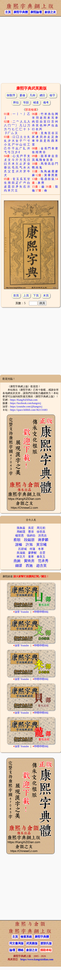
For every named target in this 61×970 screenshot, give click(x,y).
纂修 (22, 95)
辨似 (16, 102)
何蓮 (32, 549)
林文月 (21, 556)
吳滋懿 (21, 552)
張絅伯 (31, 535)
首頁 (16, 295)
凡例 (32, 95)
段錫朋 (29, 540)
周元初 (41, 527)
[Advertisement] (30, 49)
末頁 (46, 295)
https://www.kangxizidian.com (36, 959)
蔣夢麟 (43, 540)
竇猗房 (29, 561)
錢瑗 (18, 566)
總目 (42, 95)
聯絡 (21, 950)
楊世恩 (19, 535)
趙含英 (41, 566)
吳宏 (31, 527)
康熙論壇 (36, 12)
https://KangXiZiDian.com (23, 399)
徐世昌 (41, 531)
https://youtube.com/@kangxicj (26, 406)
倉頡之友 (50, 12)
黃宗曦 (41, 545)
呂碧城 (22, 549)
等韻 (26, 102)
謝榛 (18, 545)
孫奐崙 (21, 527)
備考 (46, 102)
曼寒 (31, 556)
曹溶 (31, 531)
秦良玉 (41, 556)
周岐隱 (21, 531)
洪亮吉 (42, 535)
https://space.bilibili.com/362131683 (28, 409)
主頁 (8, 12)
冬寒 (41, 549)
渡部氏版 (46, 943)
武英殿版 (32, 943)
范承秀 (43, 561)
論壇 (12, 950)
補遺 (36, 102)
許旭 (29, 545)
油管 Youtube (22, 611)
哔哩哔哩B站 (41, 611)
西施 (29, 566)
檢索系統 (26, 936)
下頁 (36, 295)
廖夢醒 (32, 552)
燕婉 (17, 561)
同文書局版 (16, 943)
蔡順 (17, 540)
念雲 (42, 552)
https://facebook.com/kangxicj (25, 403)
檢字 (52, 95)
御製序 (11, 95)
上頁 (26, 295)
